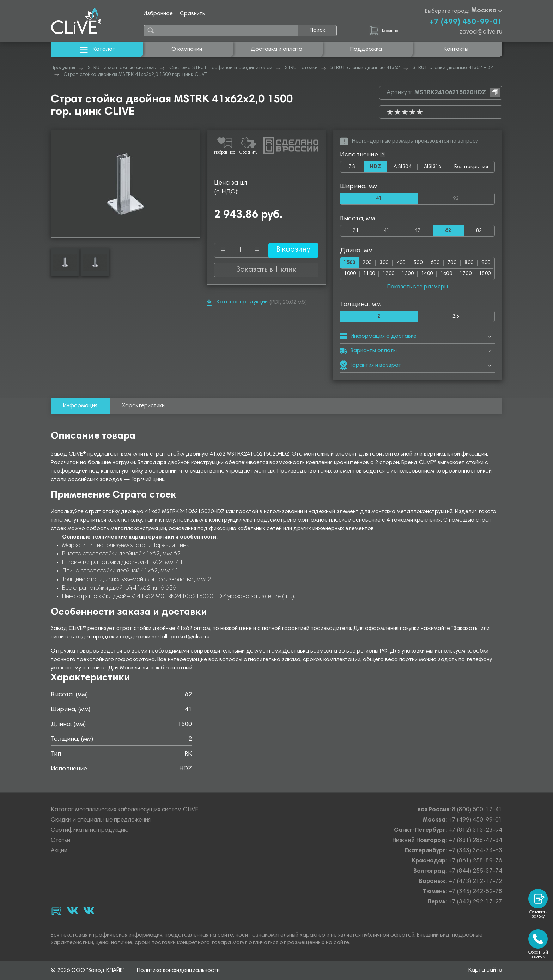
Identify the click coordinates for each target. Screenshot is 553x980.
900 (485, 263)
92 (473, 197)
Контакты (456, 49)
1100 (369, 274)
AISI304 (405, 168)
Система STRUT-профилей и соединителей (220, 68)
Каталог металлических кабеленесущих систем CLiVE (124, 810)
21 (356, 231)
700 (452, 263)
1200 (389, 274)
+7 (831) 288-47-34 (475, 841)
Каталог (97, 50)
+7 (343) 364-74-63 (475, 851)
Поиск (317, 30)
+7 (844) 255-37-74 (475, 871)
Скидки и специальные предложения (101, 820)
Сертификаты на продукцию (90, 831)
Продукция (63, 68)
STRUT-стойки (301, 68)
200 (368, 263)
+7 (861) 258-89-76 (475, 861)
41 (387, 231)
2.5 (456, 316)
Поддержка (366, 49)
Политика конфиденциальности (178, 970)
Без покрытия (471, 166)
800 (469, 263)
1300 (408, 274)
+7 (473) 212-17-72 (475, 882)
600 (435, 263)
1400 (427, 274)
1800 (485, 274)
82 (479, 231)
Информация (80, 406)
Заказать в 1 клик (266, 270)
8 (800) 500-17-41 (477, 810)
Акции (59, 851)
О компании (186, 49)
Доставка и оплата (276, 49)
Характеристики (143, 406)
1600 (446, 274)
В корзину (289, 250)
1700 (466, 274)
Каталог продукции (237, 302)
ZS (355, 168)
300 (385, 263)
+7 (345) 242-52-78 (475, 892)
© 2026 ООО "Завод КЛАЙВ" (87, 970)
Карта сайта (485, 970)
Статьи (60, 841)
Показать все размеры (417, 287)
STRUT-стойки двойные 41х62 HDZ (453, 68)
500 (418, 263)
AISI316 (436, 168)
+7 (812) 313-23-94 (475, 831)
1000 (350, 274)
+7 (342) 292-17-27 (475, 902)
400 (401, 263)
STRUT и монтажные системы (122, 68)
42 (417, 231)
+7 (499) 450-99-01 (465, 22)
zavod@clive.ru (480, 32)
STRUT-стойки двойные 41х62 (365, 68)
